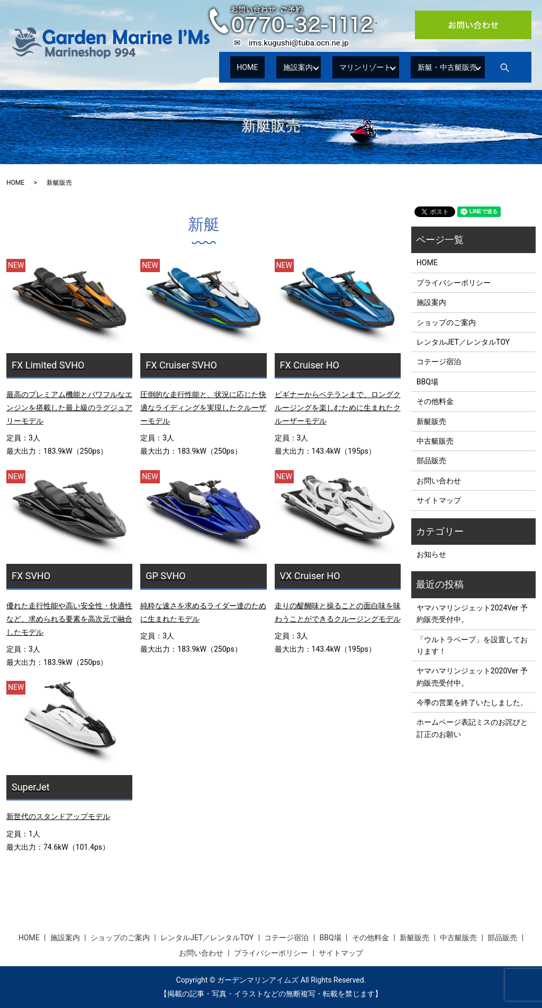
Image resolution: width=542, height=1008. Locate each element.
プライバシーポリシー (454, 282)
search (509, 67)
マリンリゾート (354, 67)
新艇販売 (431, 421)
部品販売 (431, 460)
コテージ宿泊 (439, 361)
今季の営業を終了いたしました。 (472, 702)
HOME (242, 67)
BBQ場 (427, 381)
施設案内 (283, 67)
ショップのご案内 (446, 322)
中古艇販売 (435, 441)
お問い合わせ (439, 480)
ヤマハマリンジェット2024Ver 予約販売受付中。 (472, 614)
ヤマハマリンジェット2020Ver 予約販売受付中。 (472, 677)
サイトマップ (439, 500)
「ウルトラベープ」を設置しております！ (472, 645)
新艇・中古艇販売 (442, 67)
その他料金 (435, 401)
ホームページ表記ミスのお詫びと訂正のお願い (472, 728)
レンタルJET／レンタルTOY (463, 342)
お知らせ (431, 554)
